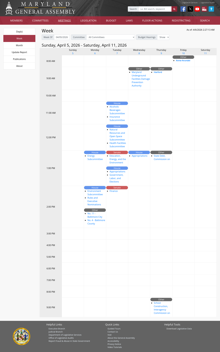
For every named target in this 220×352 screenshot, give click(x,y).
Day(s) (19, 31)
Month (19, 45)
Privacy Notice (114, 344)
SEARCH (205, 20)
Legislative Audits (207, 2)
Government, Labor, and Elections (116, 178)
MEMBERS (16, 20)
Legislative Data (184, 328)
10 (183, 53)
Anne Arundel (183, 60)
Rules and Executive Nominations (94, 201)
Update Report (19, 52)
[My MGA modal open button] (203, 9)
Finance (114, 191)
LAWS (129, 20)
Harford (158, 72)
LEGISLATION (88, 20)
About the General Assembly (121, 337)
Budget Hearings (146, 37)
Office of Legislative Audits (61, 337)
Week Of (47, 37)
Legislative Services (190, 2)
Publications (19, 59)
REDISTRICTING (181, 20)
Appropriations (117, 171)
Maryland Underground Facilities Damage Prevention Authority (141, 79)
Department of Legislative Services (65, 334)
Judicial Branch (56, 331)
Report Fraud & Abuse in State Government (69, 341)
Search (133, 9)
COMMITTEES (40, 20)
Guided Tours (113, 328)
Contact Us (112, 331)
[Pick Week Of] (62, 37)
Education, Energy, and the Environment (118, 159)
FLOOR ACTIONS (152, 20)
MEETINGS (64, 20)
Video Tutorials (114, 347)
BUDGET (111, 20)
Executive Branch (57, 328)
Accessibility (113, 341)
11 (205, 53)
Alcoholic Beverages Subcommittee (117, 110)
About (19, 66)
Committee (79, 37)
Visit (109, 334)
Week (19, 38)
